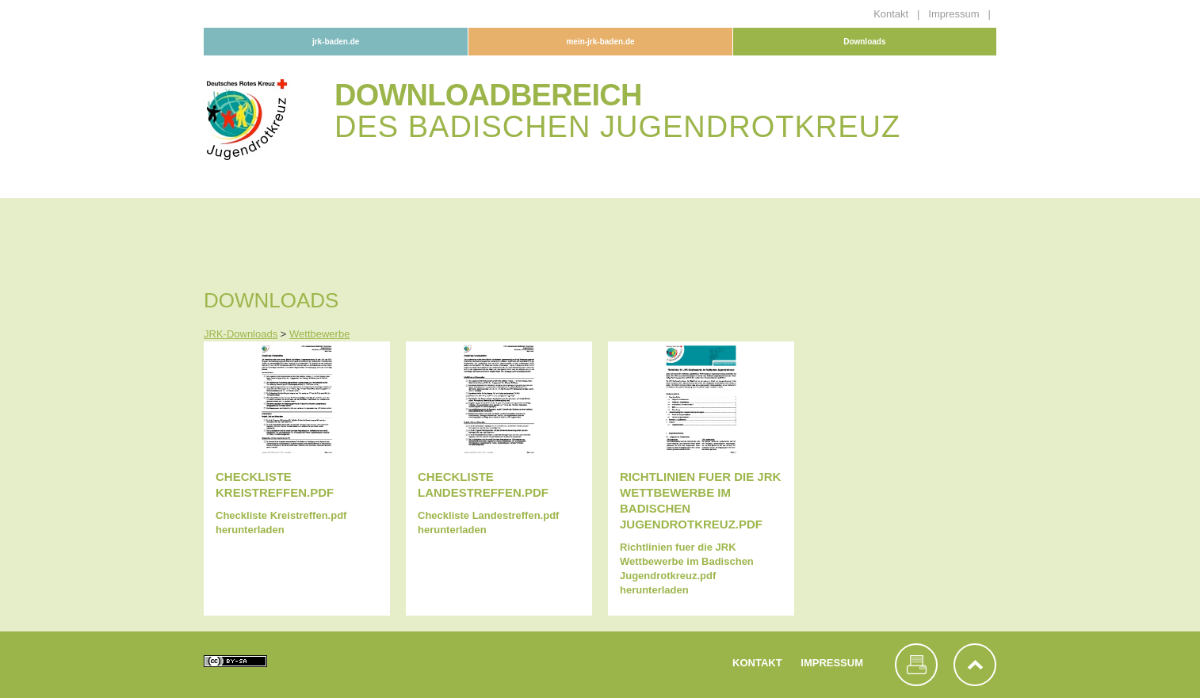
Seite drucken (916, 664)
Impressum (955, 14)
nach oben (975, 664)
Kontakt (892, 14)
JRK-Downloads (240, 334)
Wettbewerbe (319, 334)
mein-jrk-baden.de (600, 41)
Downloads (864, 41)
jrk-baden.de (335, 41)
